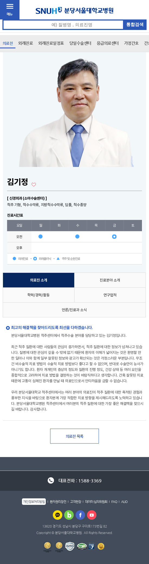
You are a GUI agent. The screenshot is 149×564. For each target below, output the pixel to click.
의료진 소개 (38, 280)
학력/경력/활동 (38, 295)
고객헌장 (75, 501)
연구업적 (109, 295)
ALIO (124, 501)
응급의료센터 (108, 43)
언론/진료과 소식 (74, 310)
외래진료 (25, 43)
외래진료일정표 (51, 43)
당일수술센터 (80, 43)
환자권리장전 (58, 501)
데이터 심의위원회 (96, 501)
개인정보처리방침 (34, 501)
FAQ (114, 501)
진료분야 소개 (110, 280)
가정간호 (131, 43)
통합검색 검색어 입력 (74, 19)
